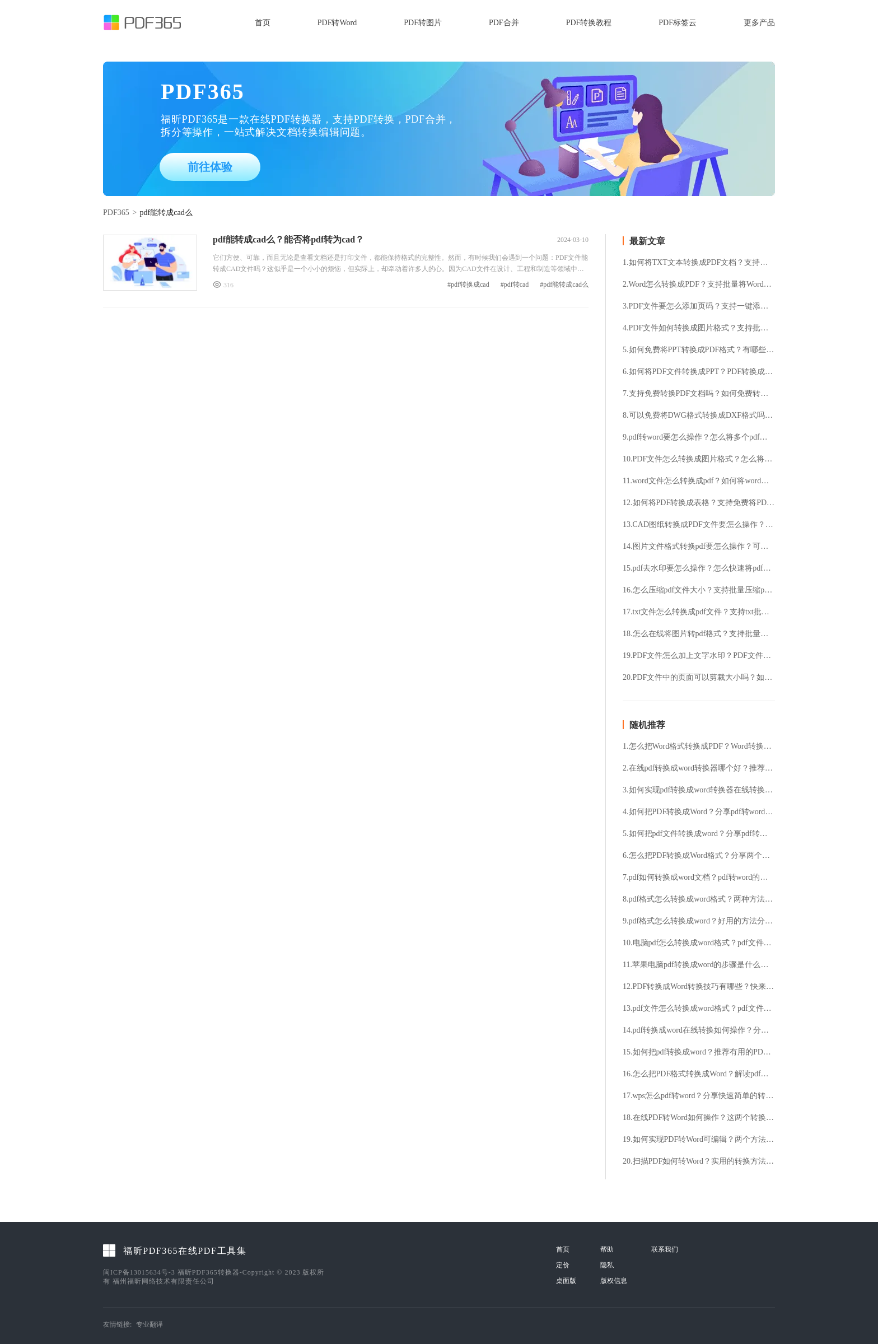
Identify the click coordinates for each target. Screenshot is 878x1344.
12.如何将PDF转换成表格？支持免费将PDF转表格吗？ (699, 503)
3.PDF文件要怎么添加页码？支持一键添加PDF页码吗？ (699, 306)
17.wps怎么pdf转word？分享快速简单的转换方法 (699, 1096)
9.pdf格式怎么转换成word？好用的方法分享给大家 (699, 921)
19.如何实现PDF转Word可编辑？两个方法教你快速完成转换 (699, 1140)
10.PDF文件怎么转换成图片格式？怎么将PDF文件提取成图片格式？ (699, 459)
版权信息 (613, 1281)
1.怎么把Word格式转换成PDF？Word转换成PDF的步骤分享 (699, 746)
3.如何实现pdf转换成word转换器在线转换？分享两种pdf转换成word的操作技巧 (699, 790)
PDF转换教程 (589, 22)
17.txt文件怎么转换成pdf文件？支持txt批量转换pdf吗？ (699, 612)
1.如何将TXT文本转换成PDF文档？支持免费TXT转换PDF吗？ (699, 263)
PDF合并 (504, 22)
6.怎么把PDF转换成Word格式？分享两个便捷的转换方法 (699, 856)
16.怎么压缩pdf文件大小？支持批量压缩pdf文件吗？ (699, 590)
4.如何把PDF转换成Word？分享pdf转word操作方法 (699, 812)
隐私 (607, 1265)
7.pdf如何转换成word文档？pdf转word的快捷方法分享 (699, 877)
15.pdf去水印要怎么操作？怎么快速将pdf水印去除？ (699, 568)
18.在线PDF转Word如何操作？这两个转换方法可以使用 (699, 1118)
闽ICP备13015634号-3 (139, 1272)
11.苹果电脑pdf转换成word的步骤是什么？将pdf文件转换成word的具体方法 (699, 965)
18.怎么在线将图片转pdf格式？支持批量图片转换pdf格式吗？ (699, 634)
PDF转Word (337, 22)
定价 (562, 1265)
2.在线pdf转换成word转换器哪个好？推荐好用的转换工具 (699, 768)
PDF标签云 (677, 22)
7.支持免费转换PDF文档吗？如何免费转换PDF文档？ (699, 394)
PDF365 (116, 212)
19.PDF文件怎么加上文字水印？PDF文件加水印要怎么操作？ (699, 656)
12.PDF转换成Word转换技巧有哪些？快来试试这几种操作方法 (699, 987)
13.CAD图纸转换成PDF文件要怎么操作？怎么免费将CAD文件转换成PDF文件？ (699, 525)
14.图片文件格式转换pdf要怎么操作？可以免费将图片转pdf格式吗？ (699, 546)
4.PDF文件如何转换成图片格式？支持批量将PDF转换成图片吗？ (699, 328)
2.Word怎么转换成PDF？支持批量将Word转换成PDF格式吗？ (699, 284)
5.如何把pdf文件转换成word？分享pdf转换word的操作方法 (699, 834)
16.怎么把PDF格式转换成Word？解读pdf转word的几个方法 (699, 1074)
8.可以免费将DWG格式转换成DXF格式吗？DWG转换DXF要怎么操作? (699, 415)
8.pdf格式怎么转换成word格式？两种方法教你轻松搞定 (699, 899)
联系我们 (664, 1249)
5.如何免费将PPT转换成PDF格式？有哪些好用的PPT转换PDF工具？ (699, 350)
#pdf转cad (515, 284)
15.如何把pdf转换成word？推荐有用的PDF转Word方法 (699, 1052)
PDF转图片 (423, 22)
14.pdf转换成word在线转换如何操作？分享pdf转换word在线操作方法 (699, 1030)
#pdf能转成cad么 (564, 284)
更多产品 (759, 22)
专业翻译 (149, 1324)
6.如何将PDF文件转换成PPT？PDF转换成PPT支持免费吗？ (699, 372)
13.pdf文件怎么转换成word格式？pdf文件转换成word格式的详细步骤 (699, 1008)
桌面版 (566, 1281)
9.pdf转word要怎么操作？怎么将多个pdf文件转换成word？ (699, 437)
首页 (262, 22)
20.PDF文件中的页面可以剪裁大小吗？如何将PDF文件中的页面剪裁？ (699, 678)
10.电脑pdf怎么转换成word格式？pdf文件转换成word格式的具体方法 (699, 943)
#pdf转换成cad (468, 284)
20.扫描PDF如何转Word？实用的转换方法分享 (699, 1161)
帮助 (607, 1249)
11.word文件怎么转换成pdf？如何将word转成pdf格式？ (699, 481)
